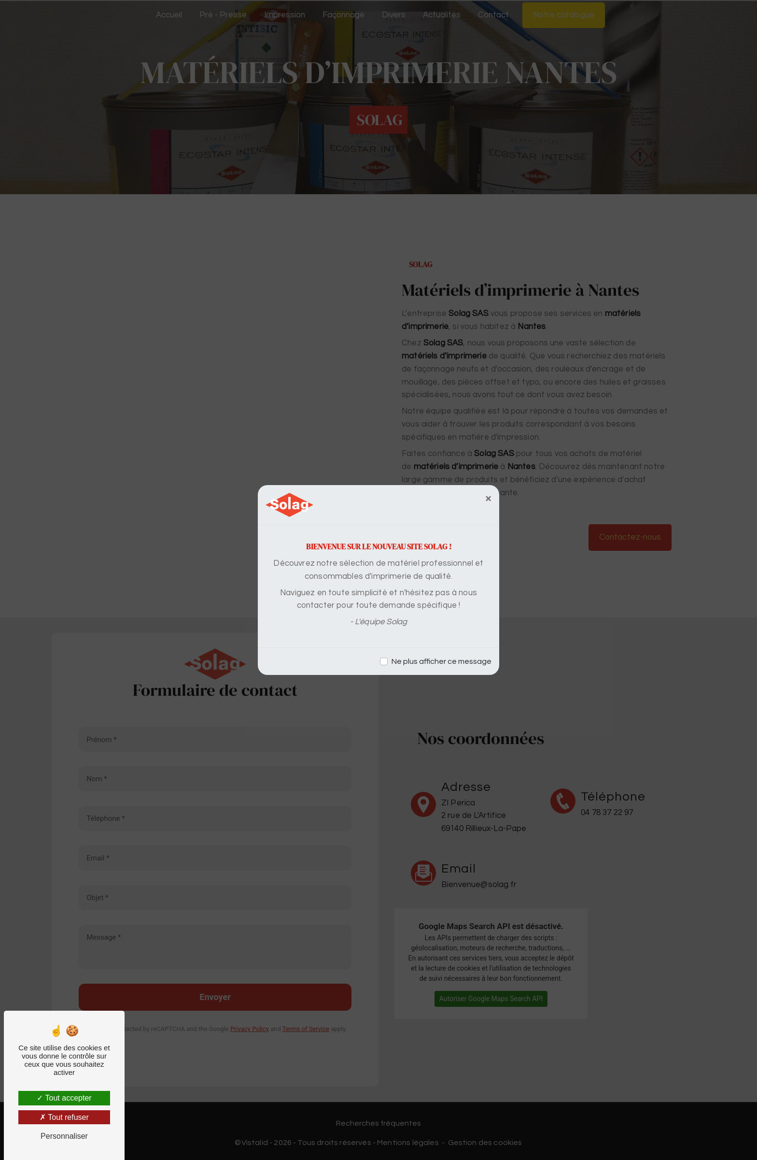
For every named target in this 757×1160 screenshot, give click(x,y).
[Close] (488, 498)
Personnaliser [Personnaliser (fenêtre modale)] (64, 1136)
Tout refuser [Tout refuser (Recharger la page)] (64, 1117)
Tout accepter (64, 1098)
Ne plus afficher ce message (441, 661)
